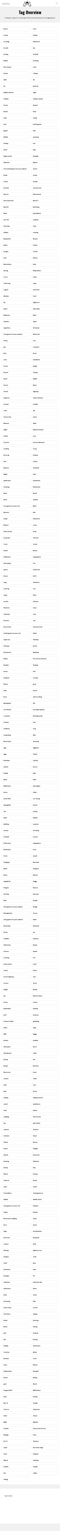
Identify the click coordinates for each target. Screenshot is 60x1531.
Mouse (35, 550)
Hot (34, 1059)
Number (6, 665)
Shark (35, 1136)
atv (34, 932)
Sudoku (6, 1466)
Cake (5, 118)
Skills (34, 423)
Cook (5, 410)
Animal (35, 105)
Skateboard (7, 1053)
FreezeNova (7, 1193)
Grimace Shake (9, 1021)
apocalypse (36, 786)
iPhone (35, 258)
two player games (39, 709)
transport (36, 347)
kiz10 (34, 576)
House (6, 576)
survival (6, 404)
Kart (34, 722)
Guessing (36, 741)
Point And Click (8, 200)
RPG (34, 512)
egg (5, 748)
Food (34, 296)
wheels (6, 1155)
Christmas (7, 1314)
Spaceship (36, 309)
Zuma (35, 1218)
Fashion (35, 455)
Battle (6, 111)
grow (34, 684)
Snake (6, 519)
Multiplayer (7, 703)
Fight (34, 92)
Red (5, 1333)
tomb (5, 1447)
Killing (35, 1377)
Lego (5, 582)
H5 (34, 1276)
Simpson (35, 1454)
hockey (35, 1174)
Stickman (36, 468)
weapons (6, 678)
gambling (36, 1021)
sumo (5, 1187)
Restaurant (7, 652)
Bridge (35, 907)
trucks (35, 544)
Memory (6, 423)
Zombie (35, 404)
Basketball (7, 1008)
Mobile (6, 137)
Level (34, 964)
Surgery (6, 1257)
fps (5, 996)
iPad (5, 258)
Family (35, 35)
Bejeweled (7, 239)
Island (35, 754)
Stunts (35, 169)
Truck (5, 544)
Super (35, 321)
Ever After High (38, 1447)
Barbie (35, 989)
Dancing (35, 1320)
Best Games (7, 67)
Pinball (6, 773)
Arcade (6, 48)
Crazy (35, 449)
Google (35, 1403)
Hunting (6, 1161)
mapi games (37, 557)
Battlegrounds (38, 716)
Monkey (6, 296)
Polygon (35, 1148)
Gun (34, 671)
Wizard (35, 875)
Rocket (6, 1040)
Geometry (7, 1269)
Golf (5, 1015)
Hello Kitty (7, 945)
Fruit (34, 849)
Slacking (35, 1460)
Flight (5, 429)
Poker (5, 1028)
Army (34, 531)
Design (35, 900)
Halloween (7, 557)
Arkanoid (36, 926)
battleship (7, 926)
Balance (6, 468)
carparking (7, 735)
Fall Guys (6, 646)
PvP (34, 703)
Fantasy (6, 188)
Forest (6, 366)
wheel (35, 1110)
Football (6, 837)
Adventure (36, 41)
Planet (6, 684)
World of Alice (37, 996)
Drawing (35, 60)
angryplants (37, 843)
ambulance (36, 1104)
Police (35, 970)
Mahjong (36, 652)
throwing (36, 830)
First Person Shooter (40, 659)
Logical (6, 290)
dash (34, 1244)
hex (5, 1123)
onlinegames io (38, 1193)
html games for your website (13, 907)
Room (5, 379)
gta (5, 347)
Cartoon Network (38, 442)
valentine (7, 1282)
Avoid (5, 150)
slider (35, 792)
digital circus (37, 1250)
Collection (36, 569)
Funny (5, 340)
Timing (35, 372)
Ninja (5, 779)
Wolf (5, 900)
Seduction (36, 1409)
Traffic (35, 251)
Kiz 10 (5, 1441)
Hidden (6, 232)
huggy (35, 881)
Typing (35, 1314)
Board (6, 29)
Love (34, 436)
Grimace (36, 1015)
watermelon (8, 964)
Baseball (36, 1371)
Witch (5, 1327)
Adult (35, 919)
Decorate (7, 1237)
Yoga (5, 1231)
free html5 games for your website (15, 169)
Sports (6, 569)
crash (35, 525)
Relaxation (36, 487)
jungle (35, 366)
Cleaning (6, 487)
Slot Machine (37, 1231)
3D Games (36, 328)
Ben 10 (6, 1403)
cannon (6, 1244)
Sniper (6, 1212)
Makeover (7, 315)
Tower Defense (38, 398)
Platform (7, 608)
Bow (34, 1263)
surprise (6, 1129)
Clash (35, 277)
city (34, 620)
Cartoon (6, 442)
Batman (6, 1358)
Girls (5, 124)
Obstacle (6, 162)
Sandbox (6, 938)
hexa (34, 1269)
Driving (6, 54)
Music (35, 385)
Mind (34, 506)
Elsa (34, 1167)
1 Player (35, 73)
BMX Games (37, 1390)
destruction (37, 1117)
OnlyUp (6, 1346)
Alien (34, 779)
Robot (35, 633)
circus (6, 277)
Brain (35, 353)
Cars (34, 340)
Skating (6, 1250)
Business (36, 1066)
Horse (5, 792)
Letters (35, 837)
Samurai (6, 1180)
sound (6, 1104)
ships (34, 1028)
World (35, 493)
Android (35, 86)
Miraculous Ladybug (10, 1218)
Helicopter (7, 1047)
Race (34, 264)
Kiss (5, 1339)
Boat (5, 697)
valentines (7, 1288)
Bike (34, 735)
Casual (6, 35)
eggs (5, 754)
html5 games (37, 124)
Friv (34, 958)
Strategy (6, 41)
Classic (6, 181)
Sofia (5, 1454)
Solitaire (6, 1136)
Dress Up (6, 455)
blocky (35, 945)
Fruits (5, 856)
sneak (35, 1187)
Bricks (6, 932)
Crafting (6, 958)
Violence (36, 1441)
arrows (6, 601)
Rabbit (35, 379)
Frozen (35, 1307)
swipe (5, 595)
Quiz (34, 474)
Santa (35, 1225)
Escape (35, 181)
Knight (6, 989)
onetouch (36, 290)
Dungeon (36, 868)
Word (5, 499)
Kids (34, 130)
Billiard (6, 525)
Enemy (6, 1059)
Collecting (7, 283)
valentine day (37, 1282)
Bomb (5, 175)
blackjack (36, 1237)
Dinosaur (36, 894)
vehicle (6, 767)
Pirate (35, 1091)
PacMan (35, 1040)
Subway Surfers (38, 1097)
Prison (6, 1002)
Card (34, 29)
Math (5, 213)
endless (35, 499)
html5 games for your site (12, 633)
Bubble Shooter (9, 92)
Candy (35, 118)
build (5, 818)
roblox (35, 1473)
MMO (5, 1422)
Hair (5, 461)
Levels (6, 970)
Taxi (34, 977)
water (35, 417)
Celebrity (7, 729)
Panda (6, 550)
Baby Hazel (7, 786)
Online (6, 436)
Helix (5, 1295)
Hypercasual (8, 156)
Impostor (7, 398)
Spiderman (7, 480)
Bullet (6, 245)
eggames (36, 748)
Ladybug (6, 1117)
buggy (35, 1034)
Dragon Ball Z (8, 1390)
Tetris (35, 983)
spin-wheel (36, 1123)
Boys (34, 150)
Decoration (7, 627)
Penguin (6, 888)
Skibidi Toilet (37, 1199)
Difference (7, 843)
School (35, 461)
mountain (7, 538)
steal (34, 1257)
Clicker (35, 245)
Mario (5, 875)
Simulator (36, 582)
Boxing (35, 1212)
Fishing (6, 143)
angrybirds (7, 881)
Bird (5, 353)
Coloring (6, 589)
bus (34, 48)
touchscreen (37, 188)
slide (5, 690)
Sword (35, 690)
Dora (5, 1225)
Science (6, 951)
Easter (6, 1148)
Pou (5, 1473)
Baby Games (37, 270)
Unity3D (35, 54)
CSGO (35, 1053)
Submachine (8, 1371)
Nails (34, 315)
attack (6, 391)
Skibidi (6, 1199)
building (6, 824)
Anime (35, 951)
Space (5, 309)
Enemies (36, 938)
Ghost (35, 1288)
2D (34, 80)
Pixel (34, 111)
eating (35, 811)
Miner (5, 868)
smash (35, 856)
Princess (6, 620)
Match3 (6, 207)
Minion (35, 1365)
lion (5, 811)
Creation (6, 1352)
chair (5, 1110)
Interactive (7, 417)
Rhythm (35, 1422)
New (5, 1091)
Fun (34, 143)
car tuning (36, 798)
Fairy (34, 1435)
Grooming (7, 1301)
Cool (34, 1085)
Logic (34, 283)
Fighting (35, 391)
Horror (35, 767)
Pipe (34, 1301)
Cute (5, 360)
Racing (6, 270)
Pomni (35, 1180)
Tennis (35, 1416)
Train (35, 1358)
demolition (36, 1346)
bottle (35, 646)
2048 (5, 80)
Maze (5, 493)
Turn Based (7, 709)
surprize (35, 1129)
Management (8, 913)
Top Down (7, 614)
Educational (37, 194)
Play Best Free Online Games (27, 3)
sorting (35, 678)
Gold (5, 1085)
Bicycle (35, 239)
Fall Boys (36, 639)
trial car (6, 1409)
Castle (35, 175)
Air (4, 86)
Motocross (7, 1072)
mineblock (36, 360)
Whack (6, 1460)
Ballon (6, 659)
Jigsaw (6, 130)
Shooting (6, 226)
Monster (6, 512)
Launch (6, 1078)
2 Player (6, 99)
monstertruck (37, 627)
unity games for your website (13, 919)
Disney (6, 1167)
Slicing (35, 1327)
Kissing (35, 1339)
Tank (34, 226)
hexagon (6, 1276)
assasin (6, 830)
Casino (35, 1002)
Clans (5, 1365)
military (35, 601)
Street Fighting (9, 977)
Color (35, 67)
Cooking (6, 449)
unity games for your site (12, 1206)
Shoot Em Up (8, 531)
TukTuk (35, 760)
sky (34, 410)
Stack (35, 1295)
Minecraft (36, 334)
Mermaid (36, 862)
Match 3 (35, 200)
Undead (35, 1333)
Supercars (7, 639)
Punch (6, 1377)
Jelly (34, 773)
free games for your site (12, 506)
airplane (36, 220)
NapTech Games (38, 429)
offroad (35, 538)
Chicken (6, 722)
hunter (35, 805)
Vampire (35, 1206)
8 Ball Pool (36, 519)
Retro (35, 1047)
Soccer (35, 913)
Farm (34, 1072)
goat (5, 1384)
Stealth (6, 1428)
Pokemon (36, 1161)
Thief (5, 1263)
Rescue (6, 372)
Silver (5, 1416)
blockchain (7, 849)
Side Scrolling (37, 697)
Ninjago (6, 1435)
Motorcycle (7, 741)
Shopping (6, 862)
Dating (35, 1397)
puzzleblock (37, 213)
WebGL (6, 60)
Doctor (6, 385)
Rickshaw (7, 760)
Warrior (6, 194)
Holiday (35, 1008)
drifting (6, 894)
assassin (35, 824)
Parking (35, 665)
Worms (35, 1142)
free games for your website (13, 334)
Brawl (5, 1320)
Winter (6, 1174)
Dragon (6, 251)
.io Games (7, 716)
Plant (34, 595)
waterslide (7, 798)
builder (35, 818)
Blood (35, 1384)
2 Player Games (38, 99)
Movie (35, 1352)
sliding (6, 1479)
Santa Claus (7, 1307)
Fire (34, 563)
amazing (36, 137)
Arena (6, 671)
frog (34, 729)
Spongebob (7, 805)
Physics (35, 162)
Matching (36, 207)
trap (34, 614)
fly (4, 302)
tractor (6, 983)
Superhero (7, 328)
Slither (6, 1142)
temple (35, 1466)
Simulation (36, 480)
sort (34, 589)
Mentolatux (7, 264)
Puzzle (6, 73)
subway (6, 1097)
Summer (6, 321)
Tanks (35, 1078)
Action (6, 105)
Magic (5, 474)
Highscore (36, 302)
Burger (6, 1066)
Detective (36, 1155)
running (35, 232)
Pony (5, 1397)
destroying (7, 563)
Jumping (35, 156)
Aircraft (6, 220)
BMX (5, 1034)
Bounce (35, 888)
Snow (34, 608)
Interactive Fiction (39, 1428)
